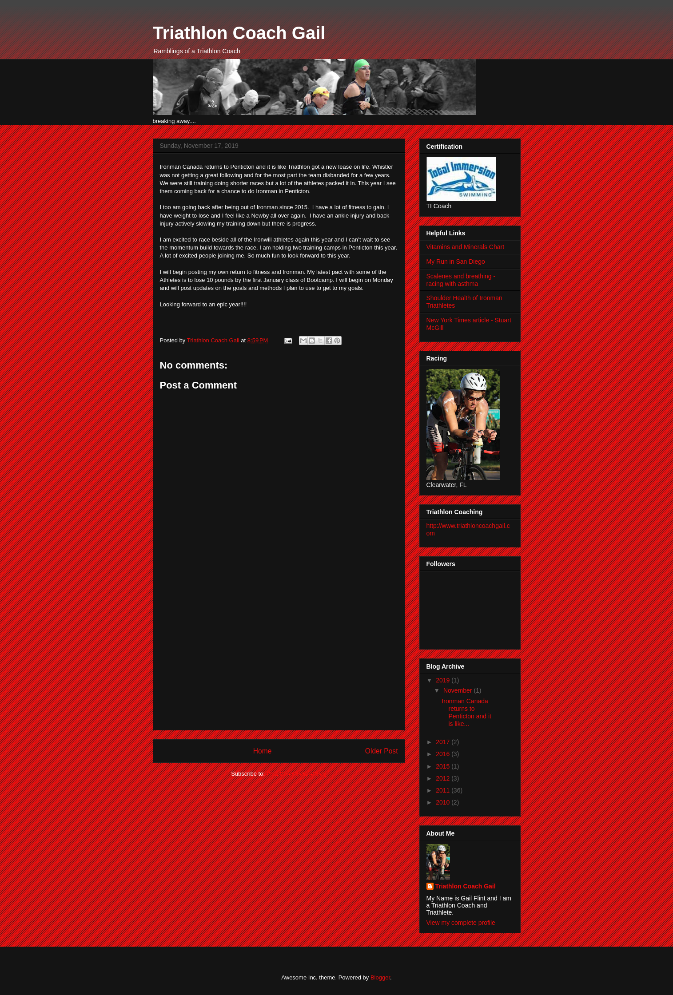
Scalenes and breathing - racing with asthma (461, 280)
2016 (443, 753)
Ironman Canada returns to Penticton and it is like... (466, 712)
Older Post (381, 751)
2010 (443, 802)
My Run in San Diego (455, 261)
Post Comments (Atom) (297, 773)
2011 (443, 790)
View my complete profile (460, 922)
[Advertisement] (279, 661)
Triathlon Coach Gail (239, 33)
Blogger (380, 977)
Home (262, 751)
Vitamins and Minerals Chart (465, 246)
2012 (443, 778)
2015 (443, 766)
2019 (443, 680)
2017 (443, 741)
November (458, 690)
